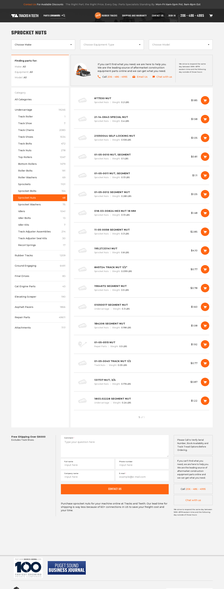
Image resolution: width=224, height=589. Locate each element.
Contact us (114, 489)
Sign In (172, 15)
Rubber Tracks (109, 15)
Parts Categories (51, 15)
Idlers (41, 211)
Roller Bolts (41, 170)
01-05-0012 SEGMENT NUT (141, 194)
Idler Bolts (41, 218)
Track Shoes (41, 137)
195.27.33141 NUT (141, 250)
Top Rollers (41, 157)
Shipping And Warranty (134, 15)
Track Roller (41, 116)
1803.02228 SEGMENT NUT (141, 400)
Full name (68, 461)
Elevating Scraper (40, 296)
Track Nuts (41, 150)
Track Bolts (41, 143)
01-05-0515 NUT (141, 344)
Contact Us (157, 15)
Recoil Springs (41, 245)
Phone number (125, 461)
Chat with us (193, 500)
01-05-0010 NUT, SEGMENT (141, 156)
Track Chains (41, 130)
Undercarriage (40, 109)
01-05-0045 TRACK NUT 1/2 (141, 363)
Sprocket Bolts (41, 191)
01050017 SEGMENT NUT (141, 307)
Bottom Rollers (41, 164)
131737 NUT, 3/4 (141, 382)
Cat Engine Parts (40, 286)
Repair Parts (40, 317)
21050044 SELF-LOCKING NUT (141, 138)
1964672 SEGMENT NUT (141, 288)
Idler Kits (41, 224)
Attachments (40, 327)
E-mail (122, 473)
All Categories (23, 99)
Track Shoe (41, 123)
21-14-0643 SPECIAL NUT (141, 119)
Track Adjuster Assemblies (41, 231)
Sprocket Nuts (41, 197)
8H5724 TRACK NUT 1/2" (141, 269)
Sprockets (41, 184)
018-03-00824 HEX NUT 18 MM (141, 213)
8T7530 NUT (141, 100)
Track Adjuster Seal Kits (41, 238)
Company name (71, 473)
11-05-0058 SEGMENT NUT (141, 231)
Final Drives (40, 276)
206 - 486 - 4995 (192, 16)
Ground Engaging (40, 265)
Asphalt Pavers (40, 307)
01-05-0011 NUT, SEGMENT (141, 175)
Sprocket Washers (41, 204)
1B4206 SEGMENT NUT (141, 325)
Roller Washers (41, 177)
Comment (69, 438)
